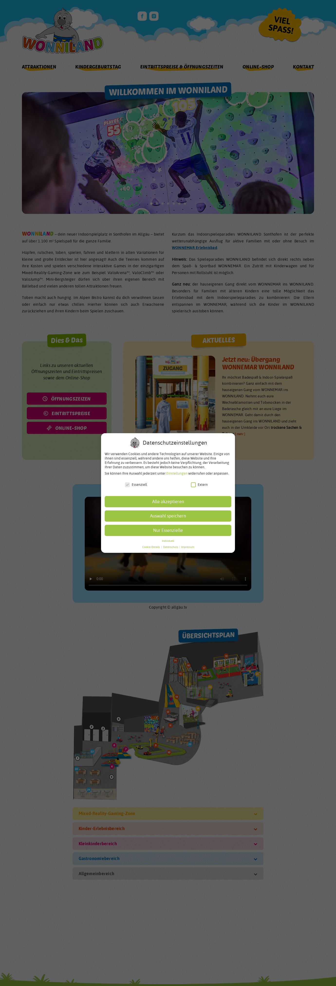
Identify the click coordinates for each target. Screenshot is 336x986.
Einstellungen (176, 473)
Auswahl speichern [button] (168, 515)
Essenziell (136, 484)
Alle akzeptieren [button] (168, 501)
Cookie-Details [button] (151, 547)
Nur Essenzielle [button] (168, 530)
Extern (199, 484)
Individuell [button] (168, 541)
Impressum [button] (187, 547)
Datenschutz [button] (171, 547)
